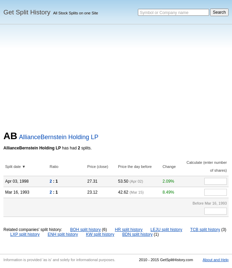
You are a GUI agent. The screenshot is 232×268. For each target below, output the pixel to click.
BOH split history (85, 229)
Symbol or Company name (164, 12)
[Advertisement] (116, 79)
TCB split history (205, 229)
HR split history (129, 229)
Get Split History (26, 12)
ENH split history (63, 234)
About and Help (216, 260)
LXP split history (25, 234)
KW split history (100, 234)
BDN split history (137, 234)
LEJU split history (166, 229)
